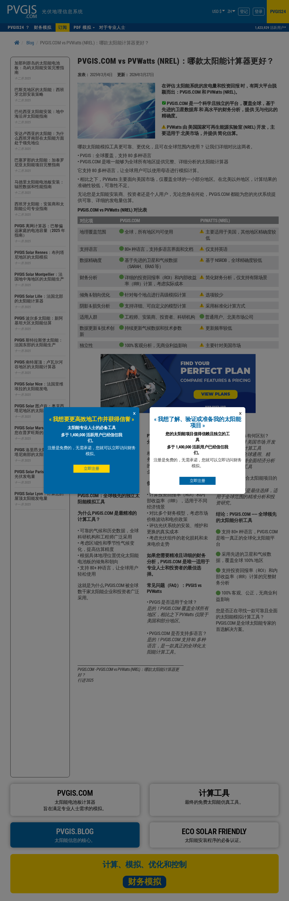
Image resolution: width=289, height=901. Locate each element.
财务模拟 (144, 882)
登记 (244, 11)
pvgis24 (278, 11)
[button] (84, 27)
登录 (259, 11)
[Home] (16, 42)
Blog (30, 42)
